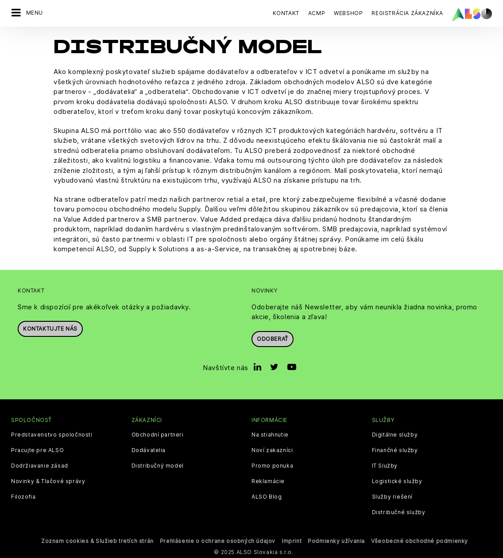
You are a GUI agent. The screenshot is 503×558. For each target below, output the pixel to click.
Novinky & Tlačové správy (48, 481)
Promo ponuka (272, 465)
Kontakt (286, 13)
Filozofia (23, 496)
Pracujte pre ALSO (37, 450)
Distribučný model (158, 465)
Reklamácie (268, 481)
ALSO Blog (267, 496)
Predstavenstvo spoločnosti (52, 434)
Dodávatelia (149, 450)
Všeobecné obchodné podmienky (419, 540)
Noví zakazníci (272, 450)
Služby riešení (392, 496)
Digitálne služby (395, 434)
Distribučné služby (399, 512)
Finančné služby (395, 450)
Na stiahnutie (270, 434)
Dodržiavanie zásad (39, 465)
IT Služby (385, 465)
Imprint (292, 540)
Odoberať (272, 338)
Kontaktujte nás (50, 328)
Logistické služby (397, 481)
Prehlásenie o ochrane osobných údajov (217, 540)
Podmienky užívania (336, 540)
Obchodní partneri (158, 434)
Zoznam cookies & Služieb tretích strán (97, 540)
